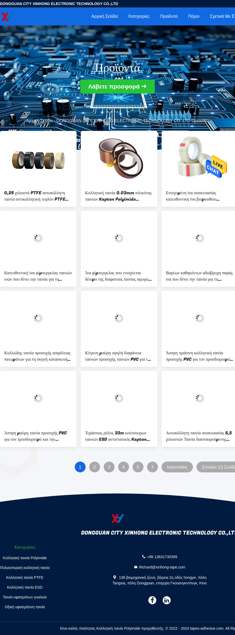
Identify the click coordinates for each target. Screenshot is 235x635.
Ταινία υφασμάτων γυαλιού (25, 597)
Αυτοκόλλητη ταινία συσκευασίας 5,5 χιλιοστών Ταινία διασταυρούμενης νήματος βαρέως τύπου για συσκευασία (200, 436)
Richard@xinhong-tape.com (162, 567)
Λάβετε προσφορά (114, 86)
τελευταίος (177, 467)
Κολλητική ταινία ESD (25, 587)
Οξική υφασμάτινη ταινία (25, 607)
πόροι (193, 16)
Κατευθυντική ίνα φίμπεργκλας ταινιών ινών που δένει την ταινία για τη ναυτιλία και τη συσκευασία (38, 276)
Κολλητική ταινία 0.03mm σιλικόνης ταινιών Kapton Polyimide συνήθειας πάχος (118, 196)
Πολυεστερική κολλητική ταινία (25, 568)
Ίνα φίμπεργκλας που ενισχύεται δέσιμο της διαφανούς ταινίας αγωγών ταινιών (117, 276)
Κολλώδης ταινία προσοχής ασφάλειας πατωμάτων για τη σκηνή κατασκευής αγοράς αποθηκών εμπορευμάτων (37, 356)
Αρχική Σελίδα (104, 16)
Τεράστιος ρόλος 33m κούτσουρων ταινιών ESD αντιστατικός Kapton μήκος (116, 436)
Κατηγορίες (138, 16)
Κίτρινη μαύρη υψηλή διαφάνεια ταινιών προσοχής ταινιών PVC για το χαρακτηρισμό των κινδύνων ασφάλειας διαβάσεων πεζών (117, 356)
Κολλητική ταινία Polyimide (25, 558)
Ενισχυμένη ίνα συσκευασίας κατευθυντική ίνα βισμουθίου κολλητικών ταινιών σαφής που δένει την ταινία (197, 196)
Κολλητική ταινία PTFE (24, 577)
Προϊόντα (169, 16)
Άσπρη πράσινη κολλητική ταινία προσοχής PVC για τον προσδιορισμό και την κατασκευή (198, 356)
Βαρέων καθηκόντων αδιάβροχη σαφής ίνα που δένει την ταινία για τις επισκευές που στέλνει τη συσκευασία (199, 276)
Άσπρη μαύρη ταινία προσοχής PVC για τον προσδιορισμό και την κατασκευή (35, 436)
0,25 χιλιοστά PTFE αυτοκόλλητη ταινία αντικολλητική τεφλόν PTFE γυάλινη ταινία (34, 196)
